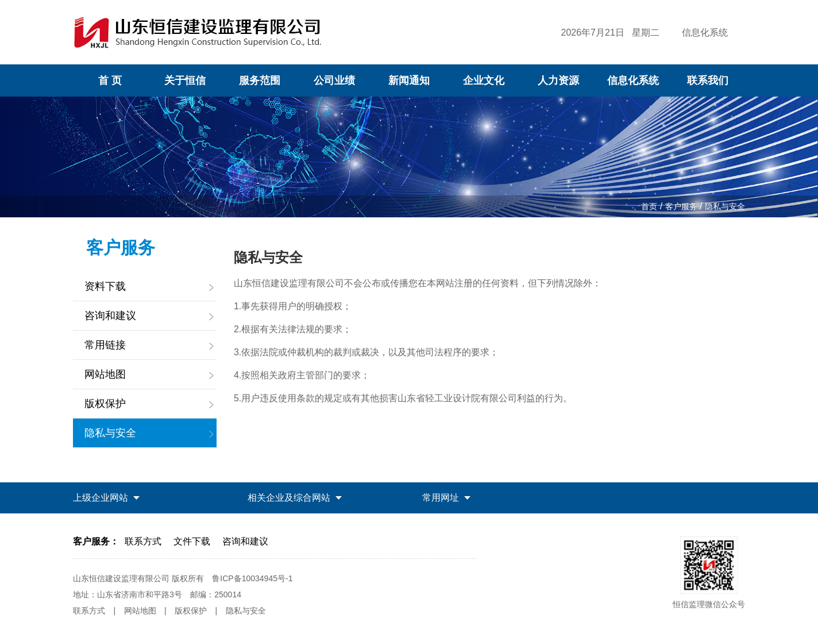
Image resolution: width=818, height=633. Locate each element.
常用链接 (105, 345)
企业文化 (483, 80)
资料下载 (105, 286)
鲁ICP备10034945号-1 (252, 578)
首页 (649, 206)
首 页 (110, 80)
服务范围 (259, 80)
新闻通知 (409, 80)
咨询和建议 (110, 315)
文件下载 (191, 541)
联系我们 (707, 80)
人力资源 (558, 80)
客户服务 (681, 206)
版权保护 (105, 403)
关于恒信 (185, 80)
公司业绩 (334, 80)
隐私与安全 (725, 206)
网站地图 (105, 374)
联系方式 (143, 541)
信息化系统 (705, 32)
